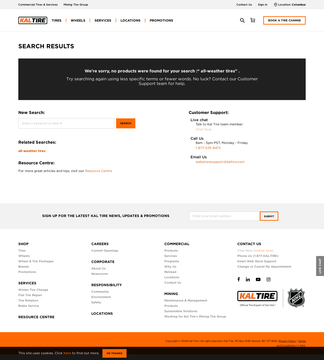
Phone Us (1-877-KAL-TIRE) (258, 256)
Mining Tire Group (76, 4)
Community (100, 291)
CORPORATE (102, 262)
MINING (171, 294)
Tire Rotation (28, 300)
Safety (96, 302)
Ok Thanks (114, 353)
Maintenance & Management (185, 300)
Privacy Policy (287, 341)
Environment (101, 297)
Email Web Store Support (256, 261)
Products (171, 250)
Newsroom (99, 274)
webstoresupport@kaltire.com (220, 162)
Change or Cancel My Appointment (264, 266)
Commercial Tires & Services (38, 4)
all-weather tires (31, 151)
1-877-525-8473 (208, 148)
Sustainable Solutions (180, 311)
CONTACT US (249, 244)
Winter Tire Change (33, 290)
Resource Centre (98, 171)
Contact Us (244, 4)
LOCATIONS (102, 313)
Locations (171, 277)
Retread (170, 272)
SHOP (23, 244)
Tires (22, 250)
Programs (171, 261)
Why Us (170, 266)
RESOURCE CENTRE (36, 317)
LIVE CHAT (320, 266)
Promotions (27, 272)
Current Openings (104, 250)
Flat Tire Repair (30, 295)
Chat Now (204, 129)
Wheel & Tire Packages (36, 261)
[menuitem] (56, 20)
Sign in (262, 4)
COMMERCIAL (176, 244)
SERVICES (27, 283)
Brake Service (28, 306)
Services (170, 256)
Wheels (24, 256)
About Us (98, 268)
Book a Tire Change (284, 20)
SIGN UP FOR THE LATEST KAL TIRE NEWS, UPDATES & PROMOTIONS (105, 216)
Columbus (299, 4)
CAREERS (100, 244)
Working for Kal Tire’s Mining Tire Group (195, 316)
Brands (23, 266)
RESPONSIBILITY (106, 285)
